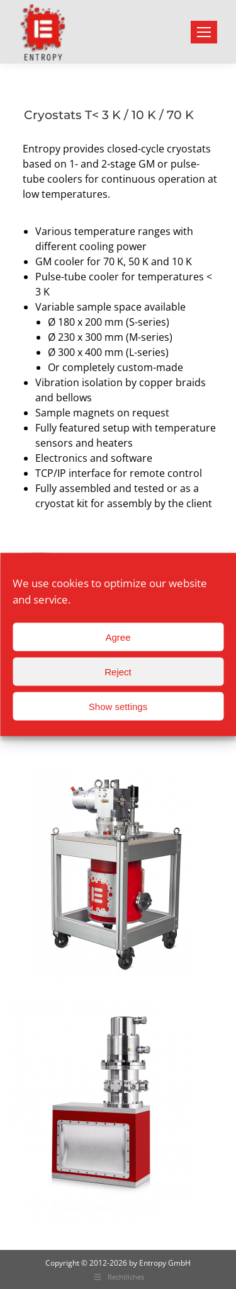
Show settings (118, 706)
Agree (117, 636)
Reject (118, 671)
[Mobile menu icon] (204, 32)
